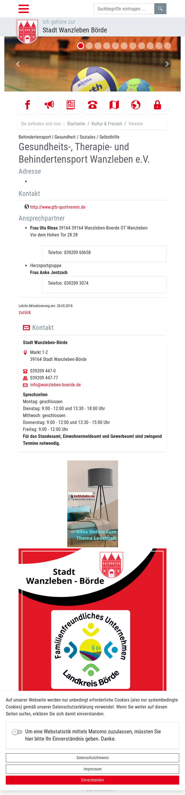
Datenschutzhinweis (93, 757)
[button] (17, 63)
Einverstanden (92, 780)
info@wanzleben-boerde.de (55, 385)
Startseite (76, 123)
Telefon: (55, 252)
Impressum (93, 769)
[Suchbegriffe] (124, 8)
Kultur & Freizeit (107, 123)
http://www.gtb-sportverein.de (58, 207)
